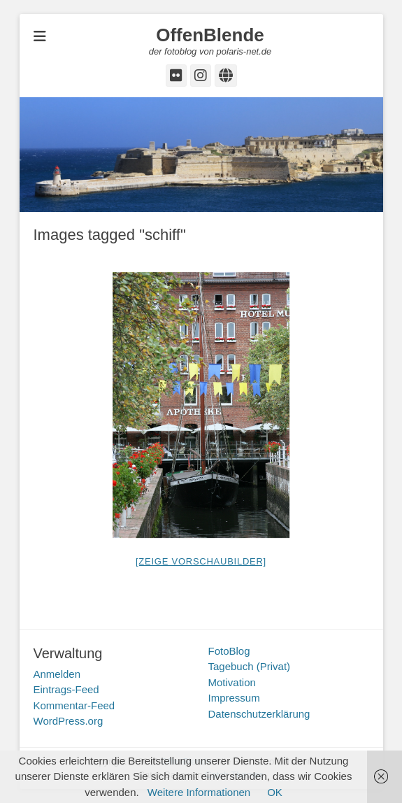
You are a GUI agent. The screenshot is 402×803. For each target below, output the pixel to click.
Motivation (232, 682)
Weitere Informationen (199, 792)
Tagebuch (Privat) (249, 666)
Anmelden (57, 674)
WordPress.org (68, 721)
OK (274, 792)
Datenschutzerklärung (259, 714)
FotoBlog (229, 651)
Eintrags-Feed (66, 689)
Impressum (234, 698)
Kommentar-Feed (74, 705)
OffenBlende (210, 34)
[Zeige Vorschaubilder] (201, 561)
